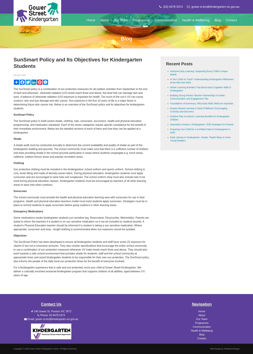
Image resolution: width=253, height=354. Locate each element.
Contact (231, 20)
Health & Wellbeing (195, 20)
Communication (166, 20)
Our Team (121, 20)
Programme (141, 20)
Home (91, 20)
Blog (217, 20)
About (104, 20)
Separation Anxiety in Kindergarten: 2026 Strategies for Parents (202, 124)
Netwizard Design (231, 349)
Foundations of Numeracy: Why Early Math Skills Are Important (201, 103)
